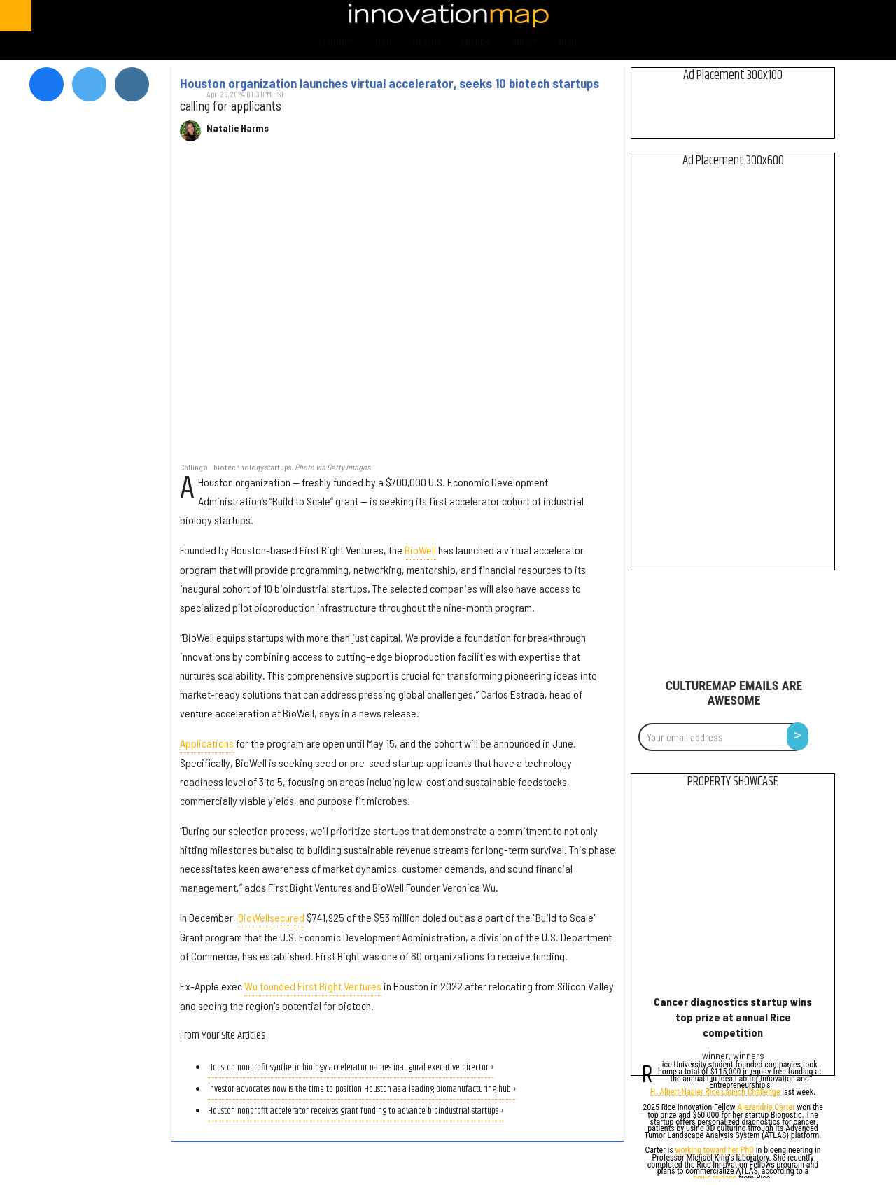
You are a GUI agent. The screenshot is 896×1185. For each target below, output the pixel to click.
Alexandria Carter (765, 1108)
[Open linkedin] (860, 16)
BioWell (420, 549)
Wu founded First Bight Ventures (313, 986)
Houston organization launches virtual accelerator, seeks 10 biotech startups (389, 83)
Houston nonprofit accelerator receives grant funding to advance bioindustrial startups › (356, 1111)
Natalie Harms (237, 128)
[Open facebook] (750, 16)
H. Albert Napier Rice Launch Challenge (715, 1093)
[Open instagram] (823, 16)
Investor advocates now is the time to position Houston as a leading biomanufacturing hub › (362, 1089)
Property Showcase (732, 782)
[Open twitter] (787, 16)
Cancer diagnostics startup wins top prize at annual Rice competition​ (733, 1017)
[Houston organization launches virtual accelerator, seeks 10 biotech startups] (398, 309)
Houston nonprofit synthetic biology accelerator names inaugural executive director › (351, 1067)
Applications (207, 743)
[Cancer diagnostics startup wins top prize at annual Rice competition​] (733, 895)
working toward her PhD (715, 1151)
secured (287, 917)
